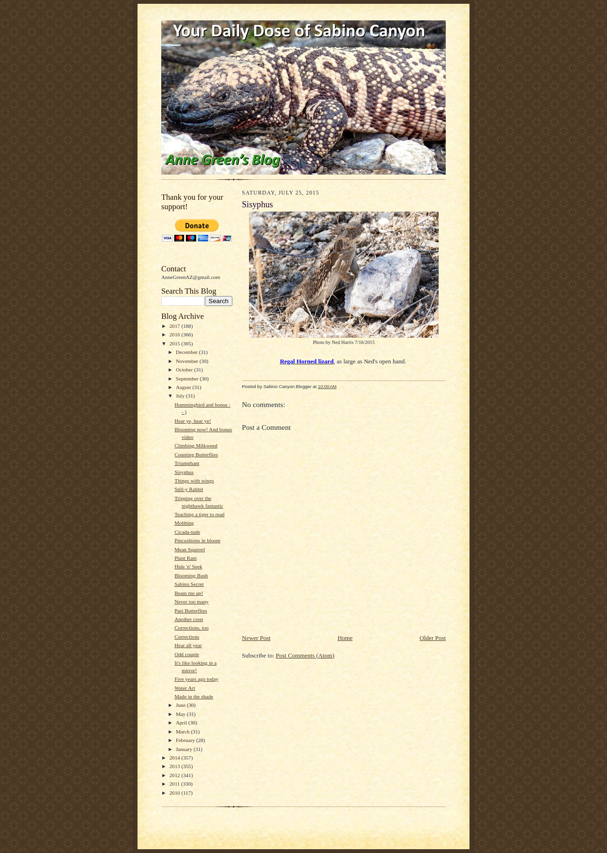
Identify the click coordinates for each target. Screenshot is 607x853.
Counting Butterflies (196, 454)
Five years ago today (197, 679)
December (187, 352)
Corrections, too (192, 627)
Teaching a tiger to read (199, 514)
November (188, 361)
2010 (175, 793)
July (181, 396)
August (184, 387)
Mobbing (184, 523)
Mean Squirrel (190, 549)
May (181, 714)
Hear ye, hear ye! (193, 421)
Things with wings (194, 480)
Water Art (185, 688)
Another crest (189, 619)
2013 (175, 766)
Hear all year (188, 645)
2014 (175, 757)
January (185, 749)
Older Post (433, 637)
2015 (175, 343)
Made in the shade (194, 696)
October (185, 369)
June (181, 705)
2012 (175, 775)
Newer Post (256, 637)
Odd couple (187, 654)
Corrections (187, 637)
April (182, 722)
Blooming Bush (191, 575)
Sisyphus (184, 472)
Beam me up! (189, 593)
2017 (175, 326)
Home (345, 637)
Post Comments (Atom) (305, 655)
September (188, 378)
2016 (175, 334)
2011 (175, 784)
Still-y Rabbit (189, 489)
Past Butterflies (191, 610)
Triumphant (187, 463)
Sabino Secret (189, 584)
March (183, 731)
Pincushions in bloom (198, 540)
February (186, 740)
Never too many (192, 601)
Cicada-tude (187, 532)
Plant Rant (186, 558)
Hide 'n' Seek (188, 566)
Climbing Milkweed (196, 445)
